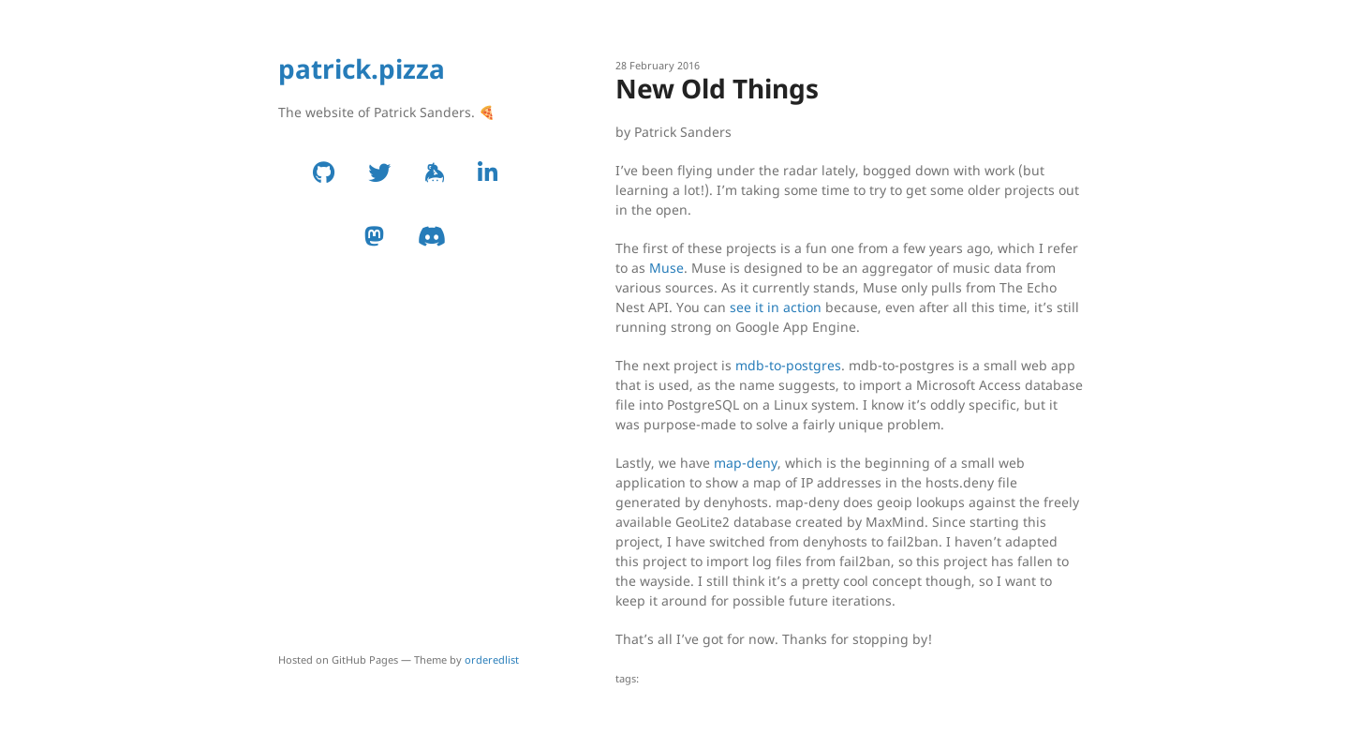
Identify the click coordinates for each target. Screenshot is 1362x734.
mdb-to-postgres (788, 365)
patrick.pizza (361, 68)
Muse (666, 268)
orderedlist (492, 659)
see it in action (776, 307)
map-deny (745, 463)
